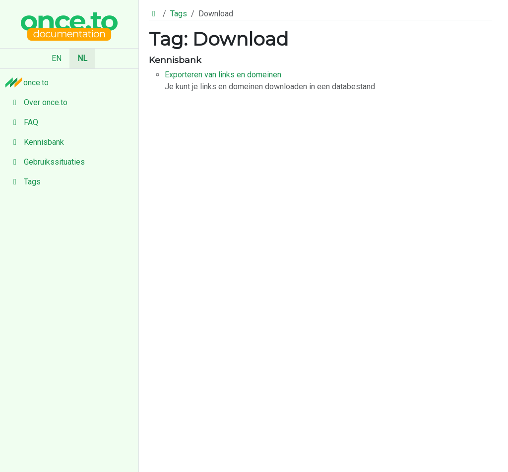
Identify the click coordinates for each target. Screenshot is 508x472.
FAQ (23, 122)
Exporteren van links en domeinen (223, 74)
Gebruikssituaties (46, 162)
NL (82, 58)
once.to (29, 82)
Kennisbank (36, 142)
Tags (24, 181)
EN (57, 58)
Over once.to (37, 102)
